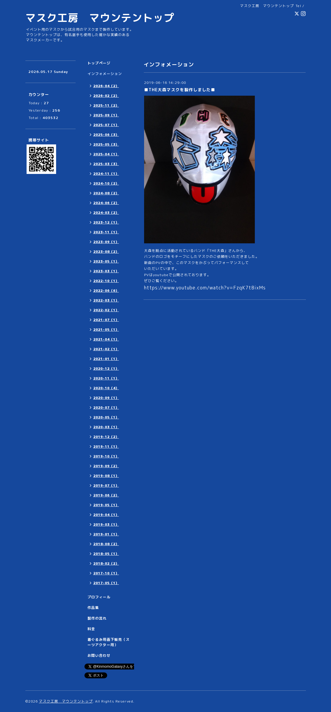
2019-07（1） (106, 485)
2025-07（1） (106, 125)
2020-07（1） (106, 407)
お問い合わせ (98, 655)
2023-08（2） (106, 251)
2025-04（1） (106, 154)
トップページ (98, 63)
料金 (91, 628)
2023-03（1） (106, 271)
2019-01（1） (106, 534)
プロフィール (98, 596)
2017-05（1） (106, 583)
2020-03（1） (106, 427)
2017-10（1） (106, 573)
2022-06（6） (106, 290)
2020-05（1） (106, 417)
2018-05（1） (106, 553)
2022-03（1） (106, 300)
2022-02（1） (106, 310)
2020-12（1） (106, 368)
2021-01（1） (106, 358)
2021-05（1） (106, 329)
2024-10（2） (106, 183)
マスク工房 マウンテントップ (99, 17)
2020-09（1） (106, 397)
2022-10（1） (106, 280)
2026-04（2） (106, 86)
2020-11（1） (106, 378)
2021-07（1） (106, 319)
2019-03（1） (106, 524)
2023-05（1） (106, 261)
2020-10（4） (106, 388)
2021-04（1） (106, 339)
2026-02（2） (106, 95)
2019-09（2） (106, 466)
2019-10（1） (106, 456)
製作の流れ (97, 618)
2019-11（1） (106, 446)
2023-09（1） (106, 241)
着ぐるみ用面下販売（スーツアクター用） (108, 642)
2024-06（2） (106, 203)
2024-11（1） (106, 173)
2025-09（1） (106, 115)
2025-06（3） (106, 134)
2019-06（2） (106, 495)
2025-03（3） (106, 164)
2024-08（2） (106, 193)
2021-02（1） (106, 349)
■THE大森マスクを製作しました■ (179, 89)
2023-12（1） (106, 222)
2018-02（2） (106, 563)
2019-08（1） (106, 475)
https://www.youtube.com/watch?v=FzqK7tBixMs (205, 287)
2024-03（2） (106, 212)
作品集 (93, 607)
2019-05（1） (106, 505)
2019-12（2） (106, 436)
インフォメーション (104, 73)
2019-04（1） (106, 514)
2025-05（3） (106, 144)
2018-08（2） (106, 544)
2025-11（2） (106, 105)
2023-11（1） (106, 232)
